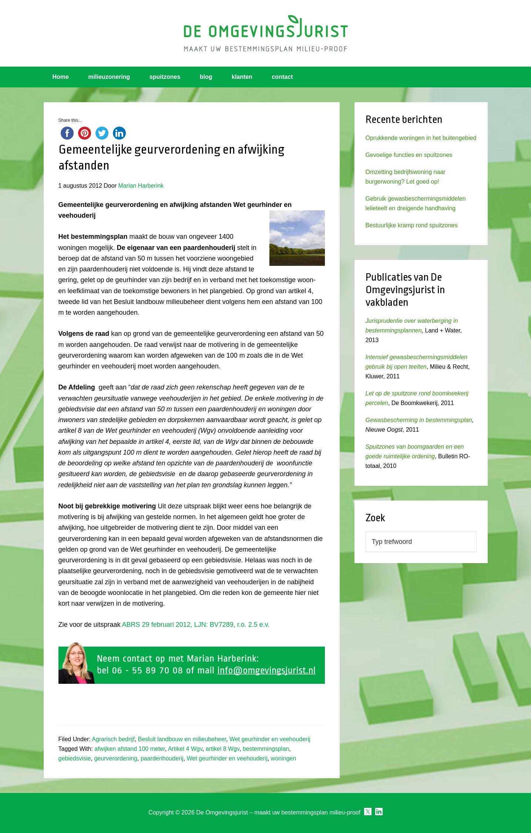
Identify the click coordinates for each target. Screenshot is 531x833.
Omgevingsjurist (266, 33)
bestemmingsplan (266, 749)
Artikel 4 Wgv (185, 749)
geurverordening (115, 758)
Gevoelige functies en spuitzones (409, 155)
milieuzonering (109, 77)
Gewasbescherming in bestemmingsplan (419, 420)
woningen (283, 758)
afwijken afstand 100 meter (129, 749)
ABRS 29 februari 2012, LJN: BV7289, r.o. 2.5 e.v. (196, 624)
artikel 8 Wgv (222, 749)
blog (206, 77)
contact (282, 77)
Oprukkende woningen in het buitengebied (421, 138)
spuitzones (165, 77)
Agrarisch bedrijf (113, 739)
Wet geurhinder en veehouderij (269, 739)
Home (61, 77)
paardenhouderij (162, 758)
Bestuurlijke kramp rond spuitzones (412, 225)
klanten (242, 77)
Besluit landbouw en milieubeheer (182, 739)
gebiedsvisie (74, 758)
